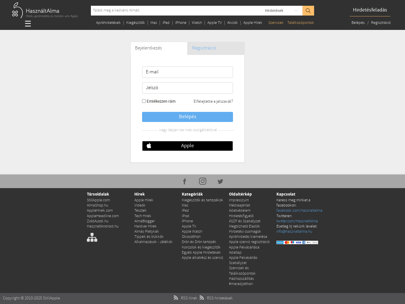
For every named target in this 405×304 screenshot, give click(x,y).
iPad (166, 23)
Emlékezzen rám (161, 101)
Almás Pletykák (146, 231)
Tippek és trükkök (149, 237)
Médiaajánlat (239, 205)
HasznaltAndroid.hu (103, 226)
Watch (197, 23)
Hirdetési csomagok (245, 231)
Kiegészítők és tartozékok (202, 200)
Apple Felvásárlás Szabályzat (243, 260)
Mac (153, 23)
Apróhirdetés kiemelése (248, 237)
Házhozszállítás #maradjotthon (241, 281)
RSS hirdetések (215, 298)
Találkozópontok (300, 23)
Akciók (232, 23)
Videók (140, 205)
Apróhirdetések (108, 23)
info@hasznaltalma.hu (294, 231)
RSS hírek (184, 298)
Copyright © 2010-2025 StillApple (31, 298)
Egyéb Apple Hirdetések (201, 252)
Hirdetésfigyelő (241, 216)
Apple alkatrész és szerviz (202, 258)
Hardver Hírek (145, 226)
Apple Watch (192, 231)
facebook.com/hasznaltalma (299, 210)
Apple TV (214, 23)
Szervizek (276, 23)
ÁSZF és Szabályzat (244, 221)
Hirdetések (274, 10)
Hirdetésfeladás (370, 10)
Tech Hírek (142, 216)
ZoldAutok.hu (97, 221)
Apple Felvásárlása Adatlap (244, 250)
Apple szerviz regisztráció (249, 242)
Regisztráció (381, 23)
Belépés (358, 23)
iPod (185, 216)
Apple (187, 145)
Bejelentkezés (148, 48)
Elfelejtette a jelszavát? (213, 101)
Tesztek (140, 210)
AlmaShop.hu (97, 205)
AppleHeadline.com (103, 216)
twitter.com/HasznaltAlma (297, 221)
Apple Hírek (252, 23)
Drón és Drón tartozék (199, 242)
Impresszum (239, 200)
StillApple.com (98, 200)
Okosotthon (191, 237)
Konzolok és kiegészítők (201, 247)
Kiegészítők (135, 23)
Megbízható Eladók (244, 226)
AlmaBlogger (144, 221)
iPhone (180, 23)
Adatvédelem (240, 210)
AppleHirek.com (100, 210)
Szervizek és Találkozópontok (242, 270)
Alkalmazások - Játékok (153, 242)
